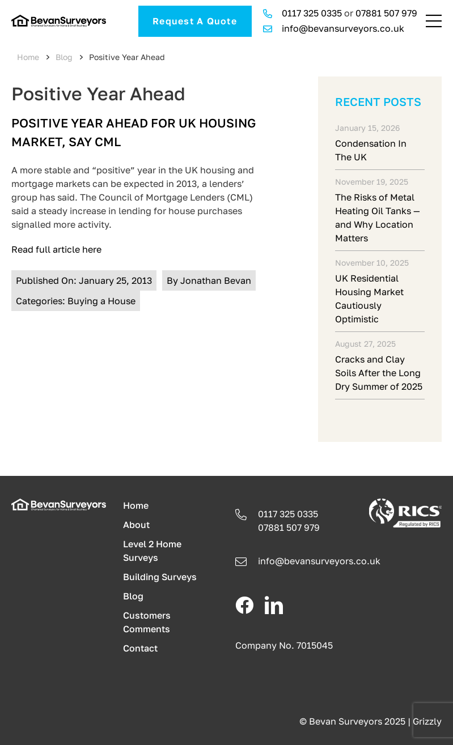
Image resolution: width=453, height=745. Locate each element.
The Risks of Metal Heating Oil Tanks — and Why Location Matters (377, 217)
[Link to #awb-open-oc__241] (434, 21)
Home (28, 57)
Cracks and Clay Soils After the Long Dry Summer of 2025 (378, 373)
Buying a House (101, 300)
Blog (64, 57)
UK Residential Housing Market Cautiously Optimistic (369, 299)
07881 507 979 (386, 13)
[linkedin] (274, 605)
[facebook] (244, 605)
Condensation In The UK (371, 150)
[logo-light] (58, 503)
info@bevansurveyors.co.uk (343, 28)
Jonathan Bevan (215, 280)
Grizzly (427, 721)
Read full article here (56, 249)
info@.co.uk (319, 561)
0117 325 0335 (312, 13)
